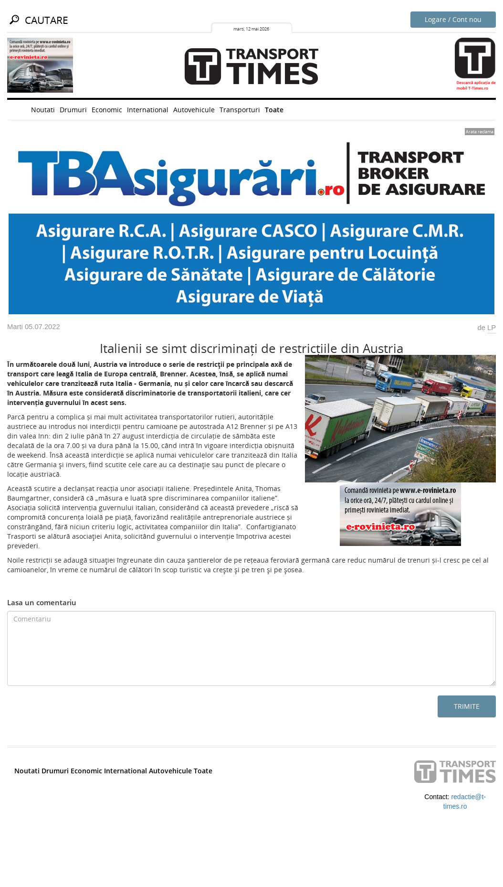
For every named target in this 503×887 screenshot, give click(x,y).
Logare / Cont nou (453, 19)
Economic (107, 109)
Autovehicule (194, 109)
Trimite (467, 706)
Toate (274, 109)
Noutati (43, 109)
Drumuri (73, 109)
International (147, 109)
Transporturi (240, 109)
